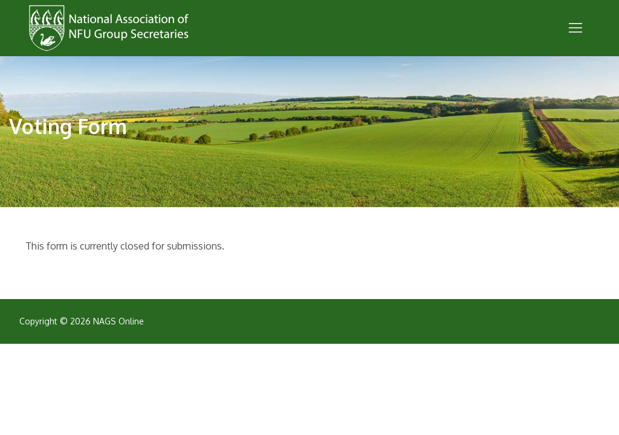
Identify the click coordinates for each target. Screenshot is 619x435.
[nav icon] (575, 28)
